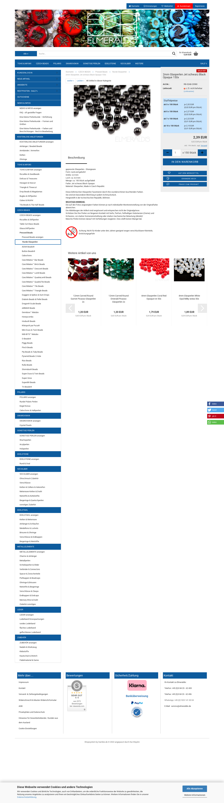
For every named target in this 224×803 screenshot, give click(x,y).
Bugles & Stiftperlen (28, 196)
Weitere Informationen (194, 795)
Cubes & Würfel (26, 200)
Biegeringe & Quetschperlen (32, 500)
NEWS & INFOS (24, 103)
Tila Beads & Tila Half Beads (32, 205)
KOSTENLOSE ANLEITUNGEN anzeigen (37, 142)
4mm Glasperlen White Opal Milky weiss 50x (189, 297)
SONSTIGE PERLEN (91, 63)
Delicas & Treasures (28, 178)
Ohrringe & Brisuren (28, 582)
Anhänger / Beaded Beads (31, 146)
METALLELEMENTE (25, 546)
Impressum (24, 682)
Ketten (22, 155)
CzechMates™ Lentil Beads (33, 273)
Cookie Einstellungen (28, 728)
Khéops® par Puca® (31, 325)
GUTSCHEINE (23, 97)
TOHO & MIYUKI (24, 63)
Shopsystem (90, 742)
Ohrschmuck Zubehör (29, 478)
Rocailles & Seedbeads (30, 174)
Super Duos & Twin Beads (33, 373)
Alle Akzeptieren (195, 788)
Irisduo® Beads (28, 321)
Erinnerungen (150, 6)
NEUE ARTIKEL (23, 79)
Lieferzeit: (167, 88)
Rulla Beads (27, 365)
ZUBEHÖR (21, 637)
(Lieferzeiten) (189, 91)
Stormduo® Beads (30, 369)
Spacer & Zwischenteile (30, 574)
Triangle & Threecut (28, 187)
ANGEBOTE (22, 85)
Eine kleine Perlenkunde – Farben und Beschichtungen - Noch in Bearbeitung (36, 130)
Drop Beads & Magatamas (31, 191)
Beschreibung (76, 157)
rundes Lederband (27, 623)
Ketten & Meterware (28, 519)
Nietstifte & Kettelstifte (30, 496)
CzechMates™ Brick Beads (33, 264)
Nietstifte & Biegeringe (29, 587)
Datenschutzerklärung (26, 797)
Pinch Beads (27, 347)
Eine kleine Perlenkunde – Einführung (36, 117)
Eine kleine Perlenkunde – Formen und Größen (36, 122)
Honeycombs (27, 317)
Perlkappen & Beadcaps (30, 578)
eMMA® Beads (28, 308)
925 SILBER (125, 63)
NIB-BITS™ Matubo (30, 334)
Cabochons (27, 255)
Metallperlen (25, 560)
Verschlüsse (25, 483)
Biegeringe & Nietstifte (29, 541)
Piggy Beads (27, 343)
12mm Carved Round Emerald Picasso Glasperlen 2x (119, 298)
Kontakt (22, 688)
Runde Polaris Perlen (29, 402)
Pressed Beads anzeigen (32, 237)
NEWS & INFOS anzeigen (30, 108)
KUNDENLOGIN (24, 73)
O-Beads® (26, 339)
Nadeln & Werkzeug (28, 647)
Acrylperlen (24, 444)
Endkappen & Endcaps (29, 595)
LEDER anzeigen (27, 615)
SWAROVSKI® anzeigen (30, 421)
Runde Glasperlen (30, 242)
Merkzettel (167, 6)
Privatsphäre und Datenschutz (32, 712)
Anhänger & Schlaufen (29, 524)
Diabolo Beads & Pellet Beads (34, 299)
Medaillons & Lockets (29, 528)
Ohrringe (23, 159)
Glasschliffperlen (27, 228)
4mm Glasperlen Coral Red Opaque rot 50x (153, 297)
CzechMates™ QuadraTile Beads (36, 282)
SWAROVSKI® (72, 63)
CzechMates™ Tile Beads (33, 286)
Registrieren (200, 6)
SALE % (203, 63)
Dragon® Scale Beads (31, 303)
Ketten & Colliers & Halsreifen (32, 487)
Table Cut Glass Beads (29, 224)
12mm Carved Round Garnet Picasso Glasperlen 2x (83, 298)
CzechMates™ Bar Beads (32, 260)
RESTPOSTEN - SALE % (27, 91)
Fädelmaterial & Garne (29, 660)
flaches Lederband (28, 628)
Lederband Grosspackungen (32, 619)
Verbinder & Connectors (30, 569)
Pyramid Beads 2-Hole (31, 356)
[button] (215, 404)
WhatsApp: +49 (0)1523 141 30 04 (179, 700)
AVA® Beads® (28, 247)
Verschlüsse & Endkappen (31, 537)
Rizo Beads (27, 360)
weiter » (70, 81)
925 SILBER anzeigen (29, 474)
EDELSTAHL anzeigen (29, 515)
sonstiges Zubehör (28, 504)
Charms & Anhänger (28, 556)
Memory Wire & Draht (29, 600)
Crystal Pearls (26, 425)
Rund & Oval (25, 463)
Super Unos (27, 378)
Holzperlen (24, 449)
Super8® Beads (29, 382)
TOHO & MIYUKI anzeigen (31, 170)
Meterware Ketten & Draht (31, 491)
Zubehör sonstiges (28, 604)
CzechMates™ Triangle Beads (34, 290)
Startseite (134, 6)
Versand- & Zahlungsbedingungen (33, 694)
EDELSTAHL (22, 510)
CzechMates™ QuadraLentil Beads (36, 277)
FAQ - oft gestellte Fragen (30, 112)
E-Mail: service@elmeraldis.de (177, 706)
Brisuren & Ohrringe (28, 532)
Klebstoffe (24, 651)
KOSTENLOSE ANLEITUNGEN (30, 137)
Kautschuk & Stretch (28, 656)
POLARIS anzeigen (28, 397)
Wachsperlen (25, 440)
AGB (21, 706)
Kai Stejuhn (135, 742)
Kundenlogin (183, 6)
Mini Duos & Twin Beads (32, 330)
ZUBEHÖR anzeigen (28, 643)
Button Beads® (28, 251)
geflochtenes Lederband (30, 632)
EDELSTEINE (110, 63)
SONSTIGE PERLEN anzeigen (32, 436)
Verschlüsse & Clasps (29, 591)
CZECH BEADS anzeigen (30, 215)
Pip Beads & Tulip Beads (32, 352)
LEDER (20, 609)
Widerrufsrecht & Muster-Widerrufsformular (37, 700)
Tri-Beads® (27, 387)
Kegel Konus (25, 406)
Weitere (139, 63)
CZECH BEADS (42, 63)
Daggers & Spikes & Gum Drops (35, 295)
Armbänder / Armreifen (29, 150)
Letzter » (80, 81)
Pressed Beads (26, 233)
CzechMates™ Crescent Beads (35, 269)
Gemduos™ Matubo (30, 312)
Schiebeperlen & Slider (29, 565)
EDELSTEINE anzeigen (29, 459)
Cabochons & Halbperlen (30, 410)
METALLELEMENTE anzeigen (32, 552)
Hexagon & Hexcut (28, 183)
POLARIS (57, 63)
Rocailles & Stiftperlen (29, 219)
